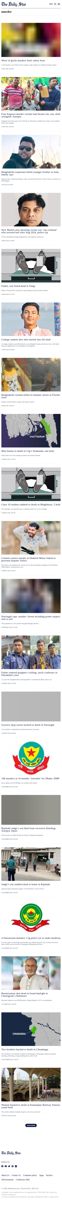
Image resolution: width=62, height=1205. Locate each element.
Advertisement (7, 1180)
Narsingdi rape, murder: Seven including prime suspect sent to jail (30, 617)
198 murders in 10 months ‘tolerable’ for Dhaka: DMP (30, 778)
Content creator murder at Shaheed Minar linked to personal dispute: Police (28, 559)
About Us (5, 1175)
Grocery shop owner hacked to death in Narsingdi (27, 724)
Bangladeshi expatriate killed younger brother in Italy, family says (30, 173)
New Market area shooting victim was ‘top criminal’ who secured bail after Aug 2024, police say (29, 231)
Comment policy (30, 1175)
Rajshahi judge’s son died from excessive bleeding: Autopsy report (28, 829)
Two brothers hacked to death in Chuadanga (24, 1049)
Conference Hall (22, 1180)
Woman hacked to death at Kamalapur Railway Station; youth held (30, 1106)
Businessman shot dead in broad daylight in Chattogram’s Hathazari (24, 994)
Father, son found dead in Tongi (18, 286)
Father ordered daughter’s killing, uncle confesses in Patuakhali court (29, 673)
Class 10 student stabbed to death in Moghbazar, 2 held (30, 504)
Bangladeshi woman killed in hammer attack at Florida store (30, 396)
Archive (49, 1175)
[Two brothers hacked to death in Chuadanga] (31, 1029)
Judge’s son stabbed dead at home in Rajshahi (25, 884)
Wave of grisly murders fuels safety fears (23, 60)
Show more (31, 1125)
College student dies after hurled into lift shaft (26, 339)
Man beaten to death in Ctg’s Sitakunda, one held (27, 451)
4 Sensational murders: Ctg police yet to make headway (31, 938)
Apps (41, 1175)
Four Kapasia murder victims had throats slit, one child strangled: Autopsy (30, 115)
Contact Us (16, 1175)
